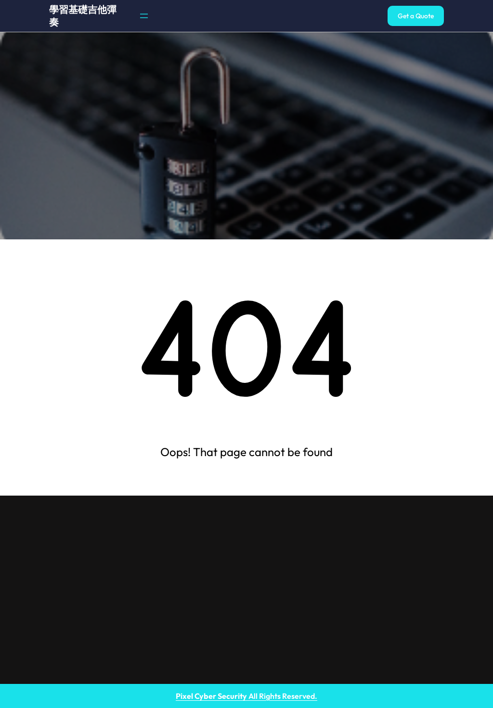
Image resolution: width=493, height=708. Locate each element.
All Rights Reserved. (246, 696)
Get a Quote (416, 16)
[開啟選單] (144, 16)
